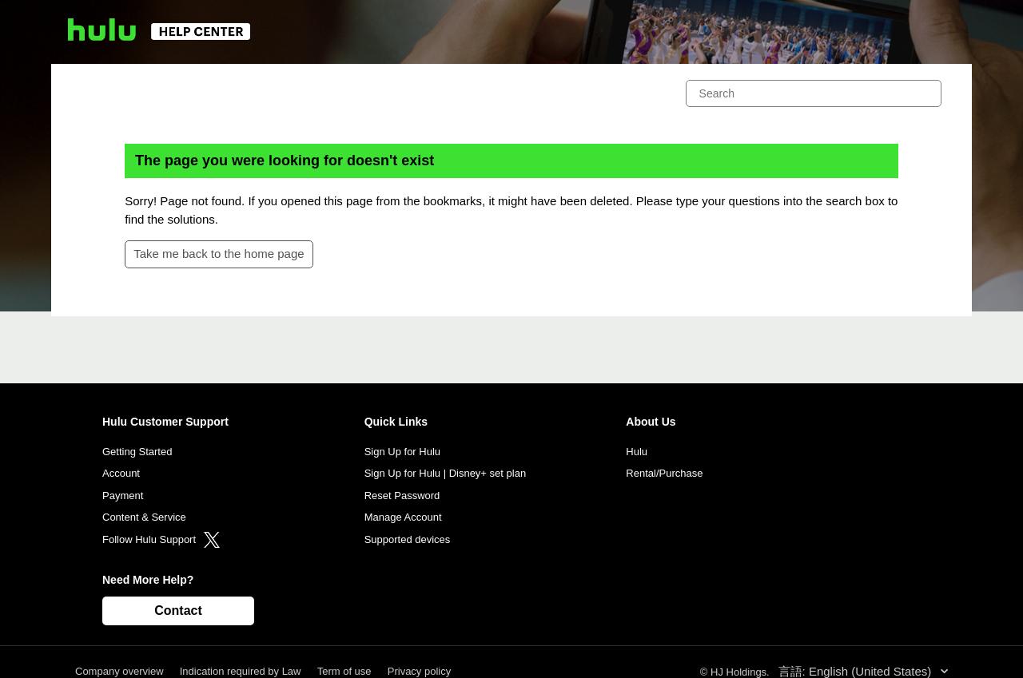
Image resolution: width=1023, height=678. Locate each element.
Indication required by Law (240, 671)
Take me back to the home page (218, 253)
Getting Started (137, 452)
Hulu (636, 452)
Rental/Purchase (664, 473)
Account (121, 473)
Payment (122, 496)
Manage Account (403, 517)
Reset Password (402, 496)
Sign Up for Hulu (402, 452)
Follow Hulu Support (161, 539)
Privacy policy (419, 671)
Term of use (344, 671)
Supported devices (407, 539)
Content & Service (144, 517)
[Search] (813, 93)
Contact (178, 610)
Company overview (119, 671)
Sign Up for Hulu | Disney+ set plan (445, 473)
